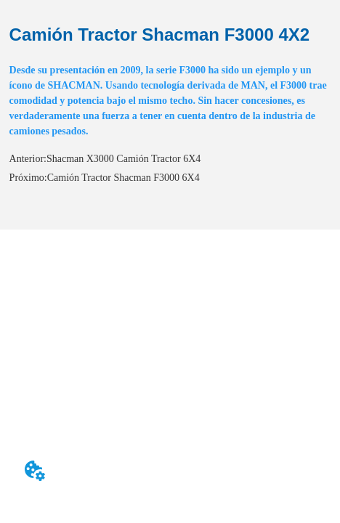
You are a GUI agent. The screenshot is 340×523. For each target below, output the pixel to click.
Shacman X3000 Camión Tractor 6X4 (123, 158)
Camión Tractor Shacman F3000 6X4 (123, 177)
